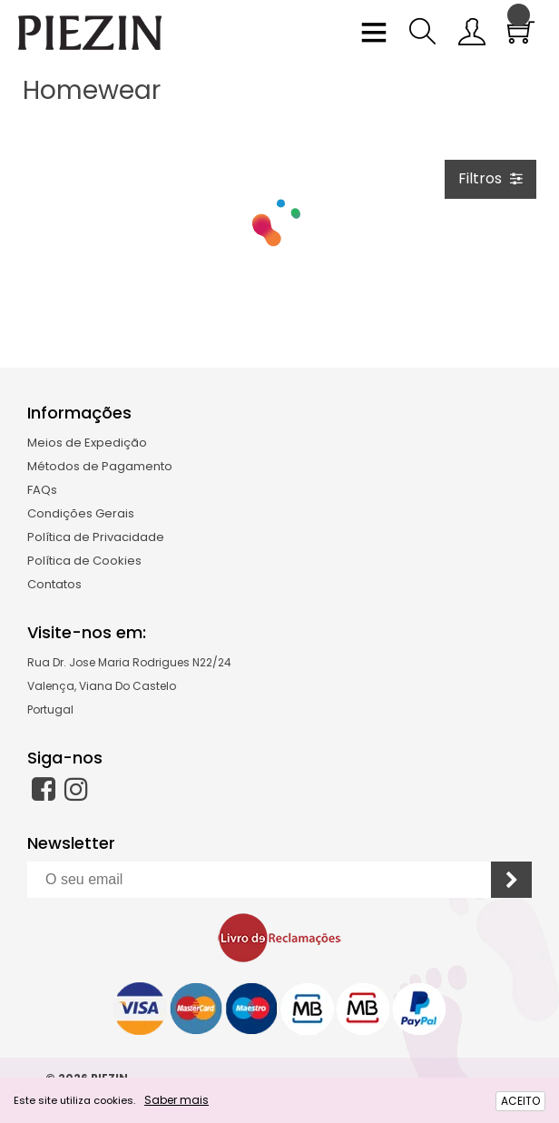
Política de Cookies (84, 560)
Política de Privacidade (95, 537)
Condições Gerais (80, 513)
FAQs (42, 489)
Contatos (54, 584)
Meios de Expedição (87, 442)
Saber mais (176, 1100)
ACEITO (520, 1100)
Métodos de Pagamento (99, 466)
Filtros (490, 178)
